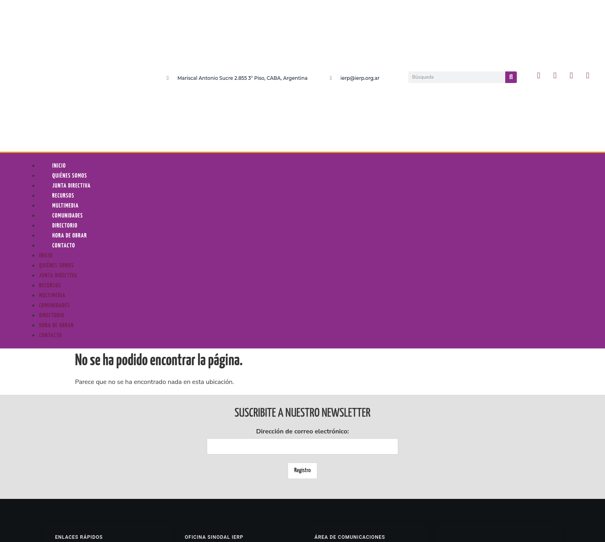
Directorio (64, 108)
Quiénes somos (69, 58)
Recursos (63, 78)
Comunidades (67, 98)
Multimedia (65, 88)
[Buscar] (511, 18)
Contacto (63, 128)
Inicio (59, 48)
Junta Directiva (71, 68)
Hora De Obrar (69, 118)
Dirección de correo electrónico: (302, 322)
